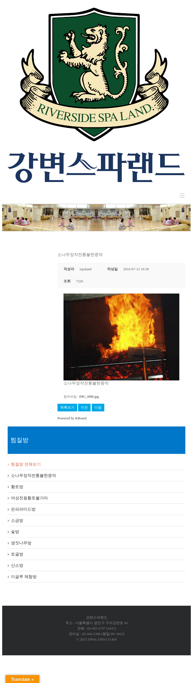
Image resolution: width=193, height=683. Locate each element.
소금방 (17, 520)
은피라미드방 (23, 509)
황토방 (17, 487)
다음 (98, 407)
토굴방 (17, 554)
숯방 (15, 532)
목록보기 (67, 407)
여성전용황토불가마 (29, 498)
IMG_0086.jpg (89, 397)
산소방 (17, 565)
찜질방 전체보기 (26, 464)
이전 (84, 407)
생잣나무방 (21, 543)
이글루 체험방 (24, 576)
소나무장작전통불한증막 (33, 475)
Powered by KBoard (72, 418)
